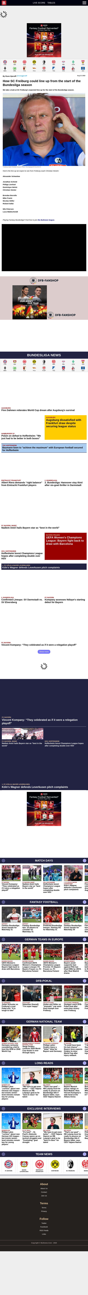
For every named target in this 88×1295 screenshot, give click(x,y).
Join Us (44, 1223)
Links (44, 1262)
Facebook (44, 1255)
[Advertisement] (44, 37)
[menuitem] (5, 3)
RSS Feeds (44, 1258)
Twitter (44, 1251)
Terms (44, 1235)
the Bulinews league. (46, 248)
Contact (44, 1220)
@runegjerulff (22, 70)
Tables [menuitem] (51, 3)
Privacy (44, 1239)
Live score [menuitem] (39, 3)
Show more (44, 679)
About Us (44, 1216)
